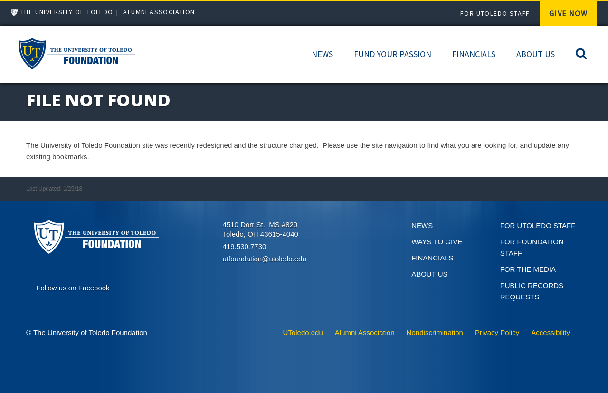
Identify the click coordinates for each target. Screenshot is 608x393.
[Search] (581, 53)
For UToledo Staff (495, 13)
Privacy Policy (497, 332)
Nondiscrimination (435, 332)
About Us (535, 53)
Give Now (568, 13)
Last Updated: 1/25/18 (54, 188)
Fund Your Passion (392, 53)
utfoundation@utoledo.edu (264, 259)
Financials (473, 53)
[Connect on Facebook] (72, 287)
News (322, 53)
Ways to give (436, 242)
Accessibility (550, 332)
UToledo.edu (303, 332)
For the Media (528, 269)
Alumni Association (159, 12)
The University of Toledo (67, 12)
